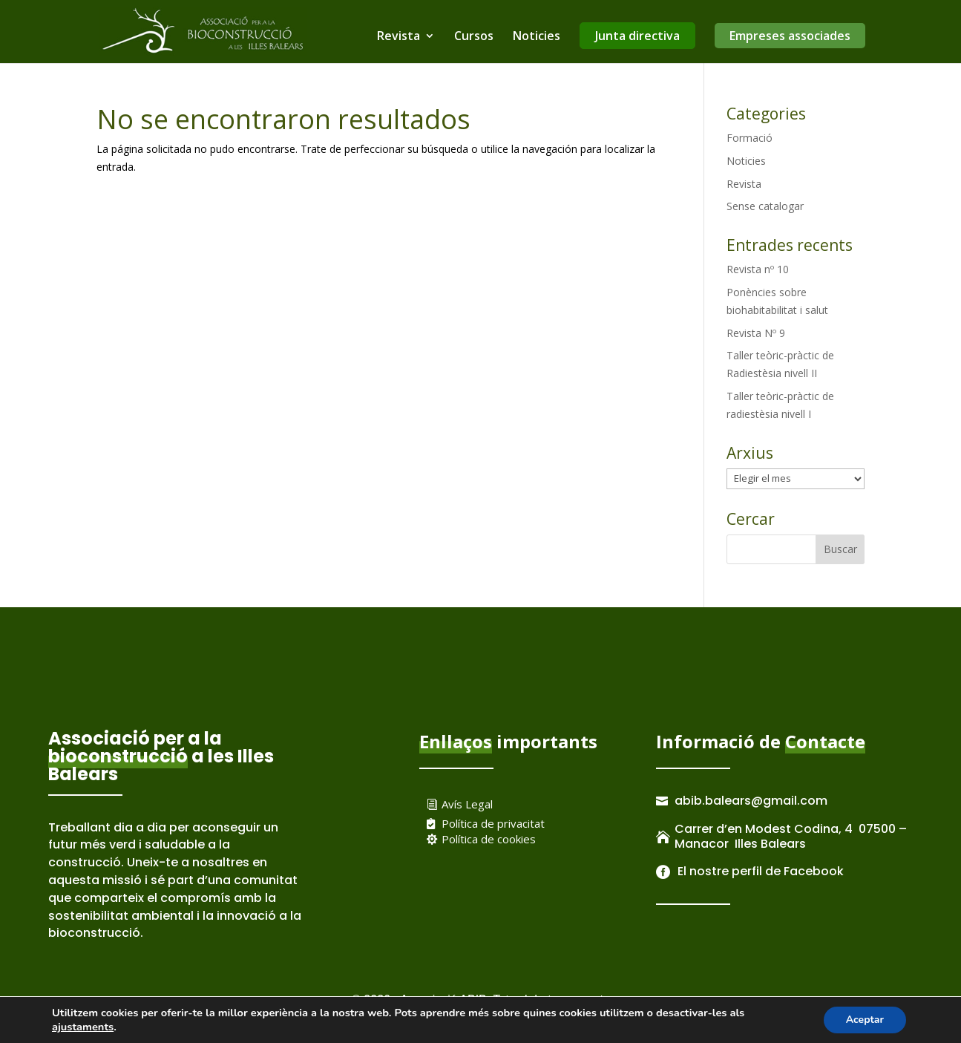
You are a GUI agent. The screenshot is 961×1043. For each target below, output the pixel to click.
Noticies (536, 37)
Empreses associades (789, 35)
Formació (750, 138)
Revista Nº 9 (756, 333)
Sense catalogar (765, 206)
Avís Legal (467, 804)
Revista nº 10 (758, 269)
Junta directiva (637, 35)
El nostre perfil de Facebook (759, 871)
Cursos (473, 37)
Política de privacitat (493, 823)
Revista (398, 37)
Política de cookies (489, 838)
